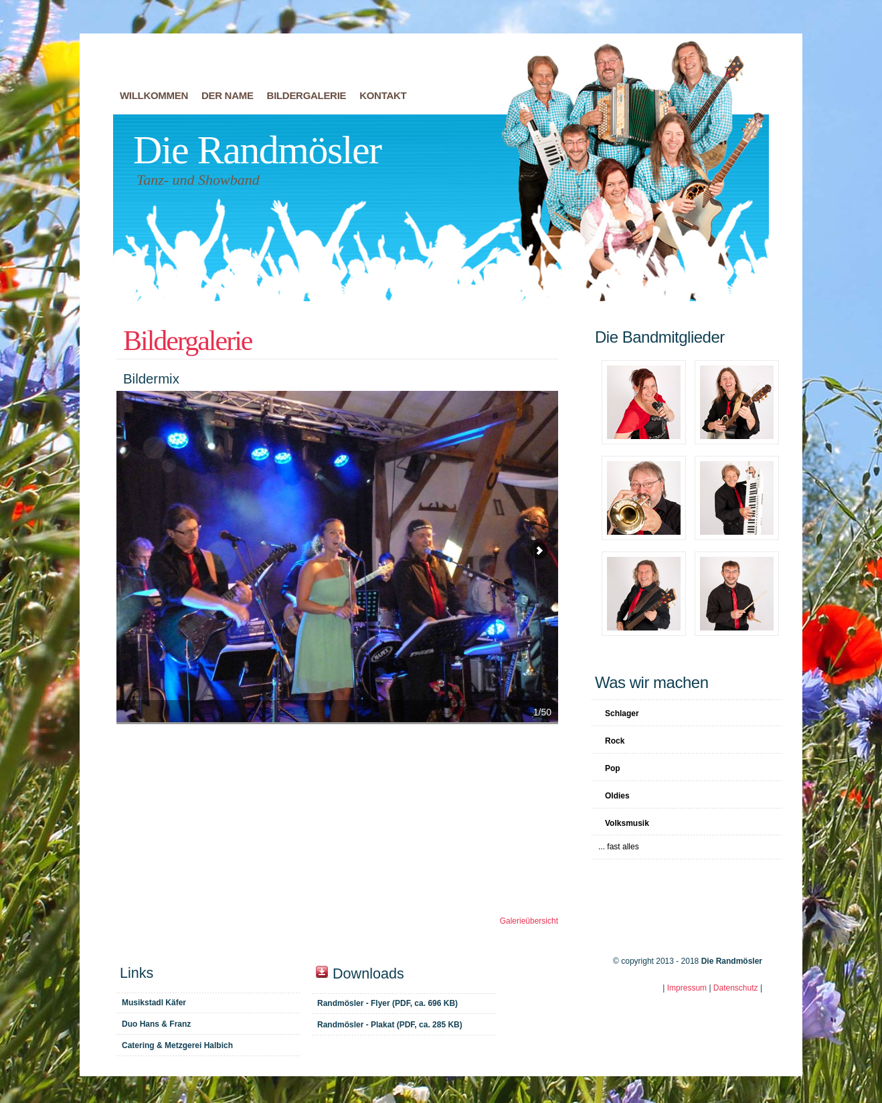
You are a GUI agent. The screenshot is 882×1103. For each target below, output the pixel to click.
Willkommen (154, 95)
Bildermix (337, 557)
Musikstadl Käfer (154, 1002)
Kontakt (382, 95)
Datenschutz (735, 988)
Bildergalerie (307, 95)
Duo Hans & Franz (156, 1024)
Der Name (227, 95)
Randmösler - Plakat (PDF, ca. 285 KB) (389, 1024)
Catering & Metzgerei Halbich (177, 1045)
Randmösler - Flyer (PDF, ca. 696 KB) (387, 1003)
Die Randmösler (257, 150)
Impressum (687, 988)
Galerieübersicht (529, 921)
